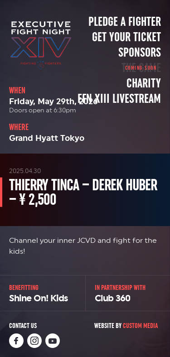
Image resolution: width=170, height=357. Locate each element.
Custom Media (140, 325)
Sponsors (139, 52)
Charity (143, 83)
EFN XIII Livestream (119, 98)
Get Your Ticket (126, 37)
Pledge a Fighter (124, 21)
